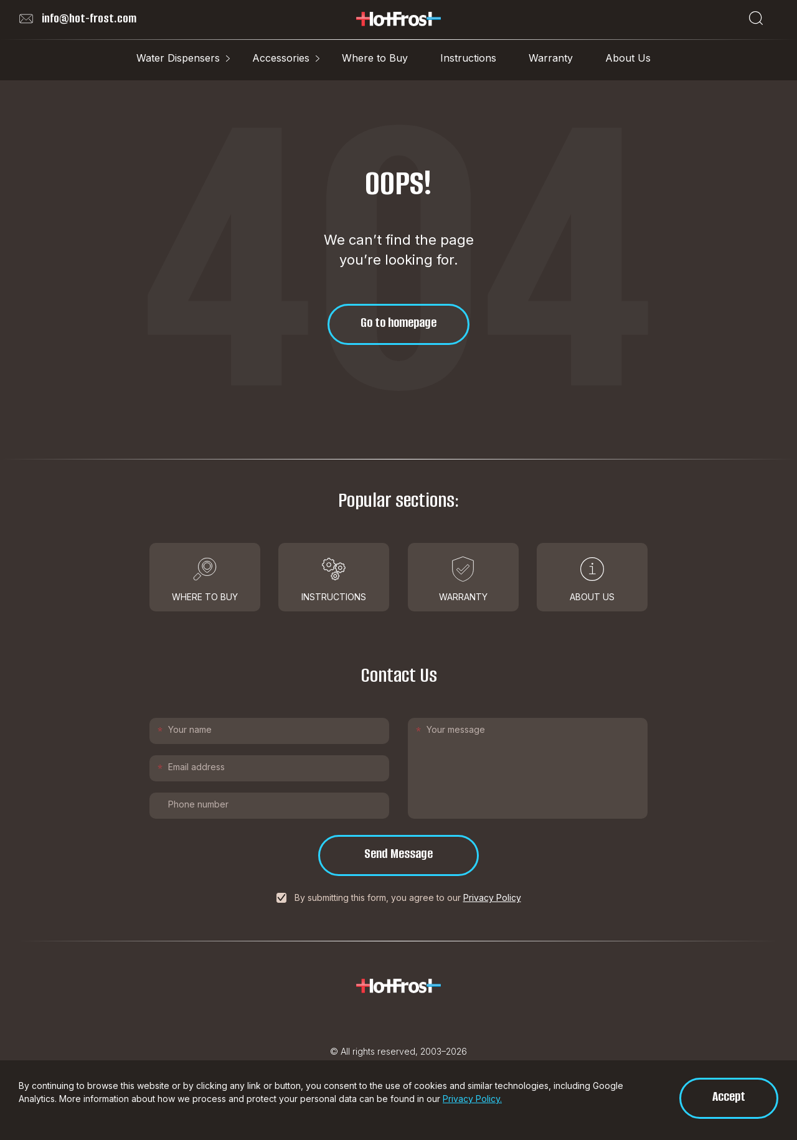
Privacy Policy (492, 897)
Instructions (468, 58)
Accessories (280, 58)
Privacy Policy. (472, 1098)
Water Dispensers (178, 58)
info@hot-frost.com (77, 19)
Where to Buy (375, 58)
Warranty (551, 58)
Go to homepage (398, 322)
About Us (628, 58)
